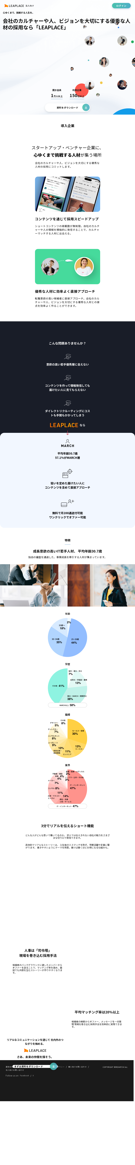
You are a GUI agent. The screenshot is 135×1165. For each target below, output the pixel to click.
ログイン (121, 5)
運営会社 (10, 1130)
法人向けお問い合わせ (16, 1133)
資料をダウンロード (67, 107)
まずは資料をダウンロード (30, 1107)
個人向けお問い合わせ (86, 1130)
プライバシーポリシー (61, 1130)
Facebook (25, 1139)
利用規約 (22, 1130)
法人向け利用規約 (38, 1130)
